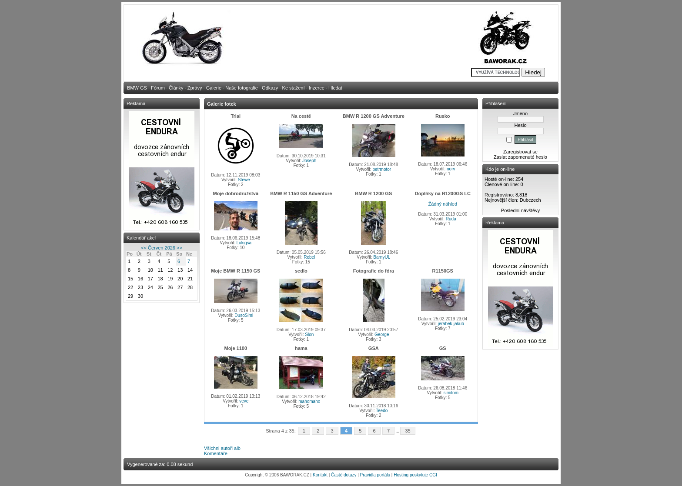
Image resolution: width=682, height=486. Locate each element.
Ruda (451, 218)
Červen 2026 (161, 247)
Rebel (309, 257)
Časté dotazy (343, 475)
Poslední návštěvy (520, 210)
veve (243, 401)
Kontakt (320, 475)
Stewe (244, 179)
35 (407, 430)
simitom (451, 392)
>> (179, 247)
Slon (309, 334)
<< (144, 247)
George (381, 334)
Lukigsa (244, 242)
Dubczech (530, 200)
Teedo (382, 410)
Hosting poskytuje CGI (415, 475)
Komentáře (215, 453)
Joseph (309, 160)
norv (451, 168)
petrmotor (381, 169)
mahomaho (309, 401)
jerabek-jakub (451, 323)
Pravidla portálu (375, 475)
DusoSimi (243, 315)
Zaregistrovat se (520, 151)
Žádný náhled (442, 203)
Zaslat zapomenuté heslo (520, 157)
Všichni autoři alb (222, 448)
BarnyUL (381, 257)
